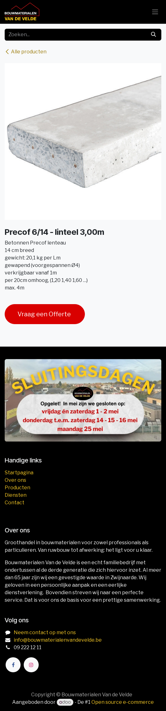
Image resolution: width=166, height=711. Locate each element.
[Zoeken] (153, 35)
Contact (14, 503)
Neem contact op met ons (45, 632)
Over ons (15, 480)
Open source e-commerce (122, 702)
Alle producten (25, 52)
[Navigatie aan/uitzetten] (155, 12)
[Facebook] (13, 664)
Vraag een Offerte (44, 314)
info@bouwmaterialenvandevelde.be (58, 640)
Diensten (16, 495)
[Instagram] (31, 664)
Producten (17, 488)
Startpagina (19, 473)
